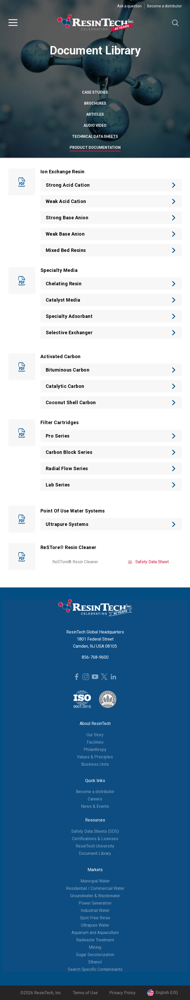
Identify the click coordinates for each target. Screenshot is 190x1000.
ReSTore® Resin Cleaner (75, 561)
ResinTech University (95, 846)
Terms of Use (85, 992)
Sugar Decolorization (95, 954)
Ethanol (95, 962)
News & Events (95, 806)
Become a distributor (164, 6)
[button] (13, 22)
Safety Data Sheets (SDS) (95, 831)
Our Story (95, 734)
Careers (95, 798)
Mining (95, 947)
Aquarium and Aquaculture (95, 932)
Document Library (95, 853)
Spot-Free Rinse (95, 917)
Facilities (95, 742)
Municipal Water (95, 881)
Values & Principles (95, 756)
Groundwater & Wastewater (95, 895)
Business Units (95, 764)
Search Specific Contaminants (95, 969)
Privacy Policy (122, 992)
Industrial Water (95, 910)
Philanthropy (95, 749)
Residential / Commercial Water (95, 888)
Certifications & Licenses (95, 838)
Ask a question (129, 6)
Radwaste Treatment (95, 939)
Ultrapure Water (95, 925)
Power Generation (95, 903)
